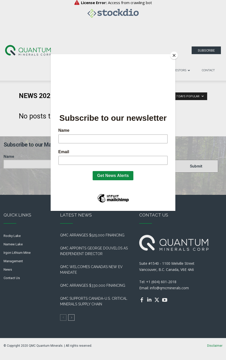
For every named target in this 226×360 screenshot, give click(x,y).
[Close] (174, 55)
